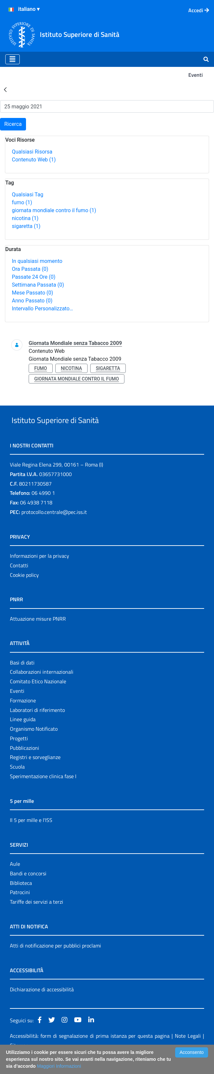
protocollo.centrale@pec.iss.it (54, 527)
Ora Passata (30, 269)
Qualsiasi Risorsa (32, 152)
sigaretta (26, 226)
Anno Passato (32, 300)
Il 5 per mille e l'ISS (31, 835)
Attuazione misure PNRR (38, 634)
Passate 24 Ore (33, 277)
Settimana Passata (38, 285)
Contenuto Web (34, 159)
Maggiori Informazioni (59, 1066)
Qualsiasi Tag (27, 194)
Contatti (19, 580)
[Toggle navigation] (12, 59)
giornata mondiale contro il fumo (54, 210)
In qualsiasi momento (37, 261)
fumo (22, 202)
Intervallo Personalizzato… (42, 308)
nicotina (25, 218)
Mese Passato (32, 293)
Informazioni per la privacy (39, 571)
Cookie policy (24, 590)
